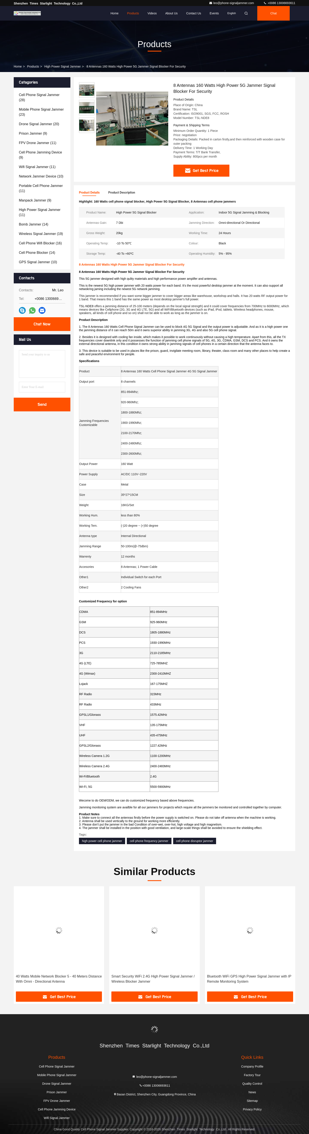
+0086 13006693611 (279, 3)
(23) (41, 112)
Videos (152, 13)
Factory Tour (252, 1075)
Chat (273, 13)
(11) (37, 143)
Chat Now (41, 324)
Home (114, 13)
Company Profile (252, 1066)
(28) (39, 97)
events (214, 13)
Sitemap (252, 1100)
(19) (41, 234)
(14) (33, 224)
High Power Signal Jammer (62, 66)
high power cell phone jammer (102, 841)
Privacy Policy (252, 1109)
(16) (40, 243)
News (252, 1092)
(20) (39, 124)
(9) (33, 133)
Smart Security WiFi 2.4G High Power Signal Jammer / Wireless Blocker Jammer (153, 979)
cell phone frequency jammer (149, 841)
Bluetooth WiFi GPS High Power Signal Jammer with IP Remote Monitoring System (249, 979)
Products (133, 13)
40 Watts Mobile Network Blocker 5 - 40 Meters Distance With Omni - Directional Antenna (59, 979)
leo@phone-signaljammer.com (232, 3)
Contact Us (193, 13)
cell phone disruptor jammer (194, 841)
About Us (171, 13)
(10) (41, 176)
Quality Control (252, 1083)
